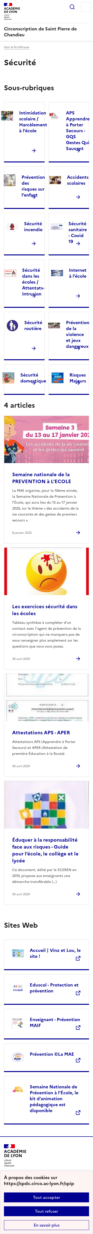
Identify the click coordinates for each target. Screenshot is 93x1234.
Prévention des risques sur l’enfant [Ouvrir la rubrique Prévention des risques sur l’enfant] (33, 186)
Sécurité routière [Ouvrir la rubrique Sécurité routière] (33, 325)
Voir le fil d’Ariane (16, 47)
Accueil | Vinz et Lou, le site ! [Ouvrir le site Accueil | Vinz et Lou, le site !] (55, 953)
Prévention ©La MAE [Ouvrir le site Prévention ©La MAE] (52, 1054)
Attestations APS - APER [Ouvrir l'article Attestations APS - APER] (41, 732)
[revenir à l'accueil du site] (46, 32)
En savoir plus (47, 1225)
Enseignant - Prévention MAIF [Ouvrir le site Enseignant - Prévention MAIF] (55, 1022)
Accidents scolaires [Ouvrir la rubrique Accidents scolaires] (78, 180)
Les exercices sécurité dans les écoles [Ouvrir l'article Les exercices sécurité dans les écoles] (44, 610)
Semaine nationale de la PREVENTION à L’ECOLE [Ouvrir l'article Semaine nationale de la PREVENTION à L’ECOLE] (41, 478)
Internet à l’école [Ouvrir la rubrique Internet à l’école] (78, 273)
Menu (86, 7)
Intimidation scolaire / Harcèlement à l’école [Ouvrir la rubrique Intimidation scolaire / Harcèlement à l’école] (33, 122)
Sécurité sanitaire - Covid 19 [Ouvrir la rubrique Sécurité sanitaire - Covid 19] (77, 232)
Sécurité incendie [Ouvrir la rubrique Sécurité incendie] (33, 226)
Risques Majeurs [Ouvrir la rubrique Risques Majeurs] (77, 378)
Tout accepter (46, 1197)
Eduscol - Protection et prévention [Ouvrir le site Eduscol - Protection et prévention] (54, 988)
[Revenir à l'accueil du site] (15, 1155)
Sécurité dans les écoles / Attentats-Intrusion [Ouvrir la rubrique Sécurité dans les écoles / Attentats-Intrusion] (33, 282)
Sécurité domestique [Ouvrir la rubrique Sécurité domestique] (33, 378)
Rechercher (72, 7)
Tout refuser (46, 1211)
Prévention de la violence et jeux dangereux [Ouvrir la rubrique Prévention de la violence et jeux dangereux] (77, 334)
